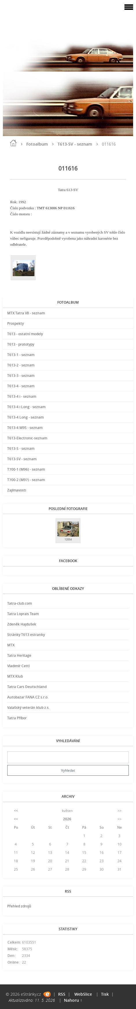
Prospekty (15, 323)
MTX (10, 645)
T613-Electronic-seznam (27, 438)
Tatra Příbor (17, 718)
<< (16, 810)
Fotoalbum (37, 144)
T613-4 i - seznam (21, 396)
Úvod (13, 143)
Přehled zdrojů (19, 906)
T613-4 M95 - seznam (25, 427)
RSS (61, 994)
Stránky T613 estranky (26, 634)
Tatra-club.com (19, 603)
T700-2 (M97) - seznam (26, 479)
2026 (67, 819)
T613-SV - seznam (75, 144)
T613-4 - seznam (20, 386)
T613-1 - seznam (20, 354)
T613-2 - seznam (20, 365)
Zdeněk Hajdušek (21, 624)
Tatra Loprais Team (23, 613)
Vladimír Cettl (18, 665)
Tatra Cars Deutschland (27, 686)
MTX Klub (15, 676)
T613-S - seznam (20, 448)
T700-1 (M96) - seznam (26, 469)
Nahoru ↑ (73, 1000)
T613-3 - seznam (20, 375)
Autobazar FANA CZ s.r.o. (27, 697)
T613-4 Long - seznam (25, 417)
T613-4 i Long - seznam (26, 406)
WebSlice (83, 994)
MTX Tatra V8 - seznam (26, 313)
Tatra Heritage (19, 655)
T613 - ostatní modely (25, 333)
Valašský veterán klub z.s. (28, 707)
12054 (68, 539)
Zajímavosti (16, 490)
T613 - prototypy (20, 344)
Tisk (105, 994)
